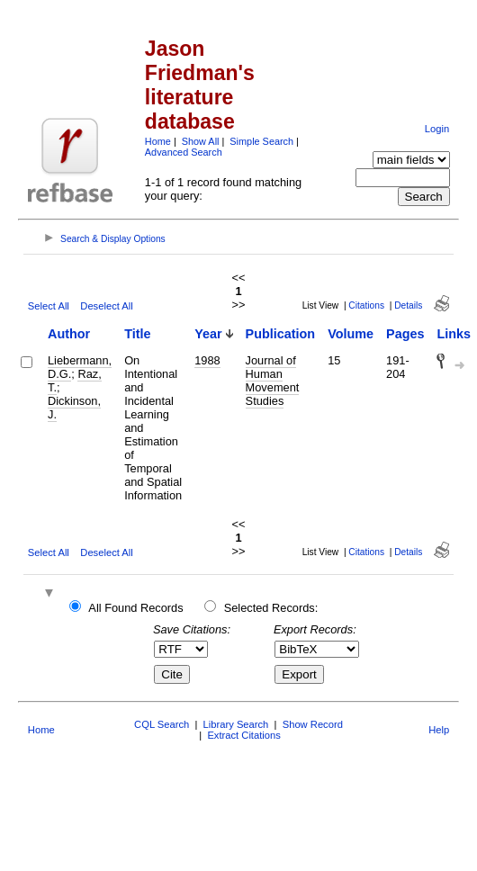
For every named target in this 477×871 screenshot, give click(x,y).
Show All (201, 141)
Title (137, 334)
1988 (207, 360)
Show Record (313, 724)
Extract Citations (243, 735)
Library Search (236, 724)
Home (158, 141)
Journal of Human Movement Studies (273, 381)
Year (207, 334)
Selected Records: (271, 608)
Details (408, 305)
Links (453, 334)
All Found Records (135, 608)
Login (437, 128)
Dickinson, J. (74, 407)
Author (69, 334)
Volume (351, 334)
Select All (48, 306)
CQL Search (161, 724)
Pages (405, 334)
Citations (366, 305)
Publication (281, 334)
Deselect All (106, 306)
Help (438, 729)
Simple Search (261, 141)
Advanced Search (183, 152)
